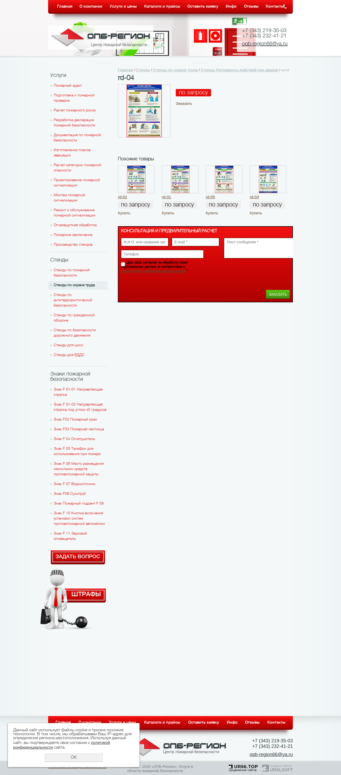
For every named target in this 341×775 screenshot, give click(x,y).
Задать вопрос (78, 557)
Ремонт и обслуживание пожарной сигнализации (75, 213)
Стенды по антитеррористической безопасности (73, 300)
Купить (124, 213)
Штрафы (86, 593)
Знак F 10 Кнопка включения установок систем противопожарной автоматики (79, 519)
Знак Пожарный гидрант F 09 (79, 503)
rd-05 (210, 197)
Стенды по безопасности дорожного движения (75, 333)
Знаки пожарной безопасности (70, 377)
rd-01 (166, 197)
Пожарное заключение (73, 235)
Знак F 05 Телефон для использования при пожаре (77, 451)
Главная (64, 6)
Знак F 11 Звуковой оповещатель (70, 536)
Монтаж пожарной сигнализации (69, 198)
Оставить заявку (202, 6)
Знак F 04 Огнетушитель (74, 439)
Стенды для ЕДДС (69, 355)
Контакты (275, 6)
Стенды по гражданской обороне (74, 318)
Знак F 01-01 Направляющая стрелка (78, 392)
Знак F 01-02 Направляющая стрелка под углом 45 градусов (80, 407)
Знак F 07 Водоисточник (75, 484)
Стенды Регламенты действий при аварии (239, 70)
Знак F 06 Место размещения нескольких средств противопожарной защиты (79, 469)
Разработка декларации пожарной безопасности (74, 123)
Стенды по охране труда (74, 285)
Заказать (184, 103)
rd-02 (122, 197)
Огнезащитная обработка (75, 225)
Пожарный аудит (68, 85)
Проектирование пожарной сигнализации (77, 183)
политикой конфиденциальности (153, 271)
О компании (90, 6)
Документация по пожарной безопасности (77, 138)
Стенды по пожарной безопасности (72, 273)
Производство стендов (73, 244)
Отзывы (251, 6)
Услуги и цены (123, 6)
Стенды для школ (68, 345)
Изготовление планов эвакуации (72, 153)
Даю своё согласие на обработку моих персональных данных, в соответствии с (154, 267)
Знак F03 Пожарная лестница (79, 429)
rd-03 (254, 197)
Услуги (58, 75)
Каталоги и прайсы (162, 6)
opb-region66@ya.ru (265, 44)
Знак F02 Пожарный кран (75, 419)
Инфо (231, 6)
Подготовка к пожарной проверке (74, 98)
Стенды (59, 260)
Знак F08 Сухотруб (70, 494)
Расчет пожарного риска (75, 110)
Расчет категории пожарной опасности (77, 168)
